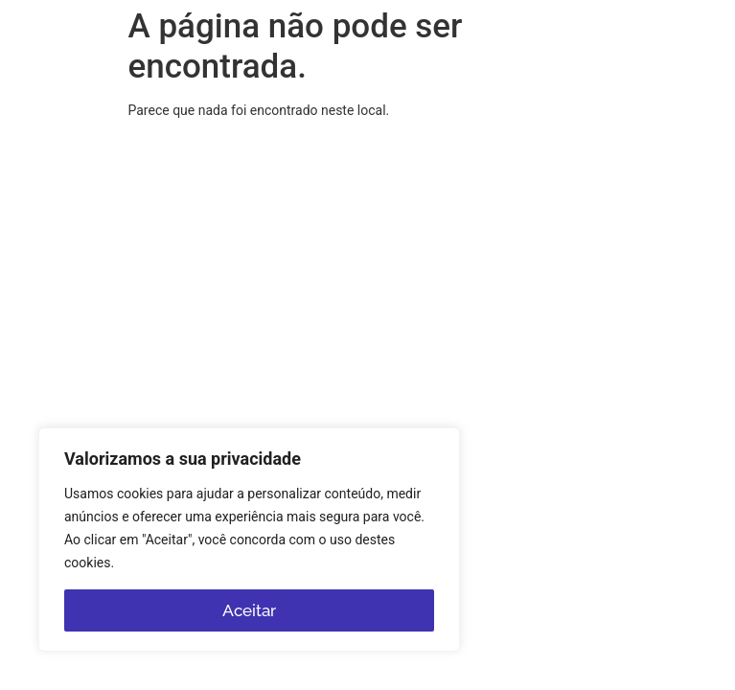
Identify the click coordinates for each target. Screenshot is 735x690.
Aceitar (249, 610)
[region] (249, 539)
